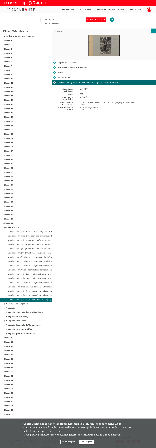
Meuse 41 (8, 210)
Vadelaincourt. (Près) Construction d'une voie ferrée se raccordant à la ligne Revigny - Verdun (32, 244)
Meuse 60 (8, 401)
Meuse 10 (8, 79)
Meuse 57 (8, 389)
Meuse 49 (8, 355)
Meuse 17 (8, 108)
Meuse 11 (8, 83)
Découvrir (85, 10)
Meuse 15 (8, 100)
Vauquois (10, 308)
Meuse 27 (8, 151)
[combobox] (96, 19)
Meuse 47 (8, 346)
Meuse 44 (8, 223)
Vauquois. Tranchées (16, 321)
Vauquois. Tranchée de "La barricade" (23, 325)
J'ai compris (86, 442)
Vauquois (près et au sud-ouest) (20, 334)
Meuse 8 (8, 70)
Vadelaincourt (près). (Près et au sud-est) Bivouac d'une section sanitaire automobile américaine (32, 232)
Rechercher (68, 10)
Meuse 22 (8, 130)
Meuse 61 (8, 406)
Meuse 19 (8, 117)
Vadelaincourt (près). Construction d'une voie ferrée (30, 240)
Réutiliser (135, 10)
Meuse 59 (8, 397)
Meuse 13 (8, 91)
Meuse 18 (8, 113)
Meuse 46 (8, 342)
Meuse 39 (8, 202)
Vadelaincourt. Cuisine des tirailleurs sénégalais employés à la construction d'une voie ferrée (32, 270)
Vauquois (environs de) (17, 317)
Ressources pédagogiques (110, 10)
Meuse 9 (8, 74)
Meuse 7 (8, 66)
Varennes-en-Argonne (17, 304)
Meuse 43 (8, 219)
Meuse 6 (8, 62)
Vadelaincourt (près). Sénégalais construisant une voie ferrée (32, 274)
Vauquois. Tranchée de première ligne (24, 312)
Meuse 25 (8, 142)
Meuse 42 (8, 215)
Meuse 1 (8, 40)
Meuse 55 (8, 380)
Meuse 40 (8, 206)
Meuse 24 (8, 138)
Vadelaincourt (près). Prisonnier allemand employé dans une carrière (32, 300)
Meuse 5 (8, 57)
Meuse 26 (8, 147)
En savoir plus (68, 442)
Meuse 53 (8, 372)
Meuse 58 (8, 393)
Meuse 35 (8, 185)
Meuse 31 (8, 168)
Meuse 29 (8, 159)
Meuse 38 (8, 198)
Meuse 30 (8, 164)
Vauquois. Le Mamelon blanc (20, 329)
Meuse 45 (8, 338)
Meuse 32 (8, 172)
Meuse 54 (8, 376)
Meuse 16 (8, 104)
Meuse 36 (8, 189)
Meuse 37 (8, 193)
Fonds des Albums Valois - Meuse (18, 36)
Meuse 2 (8, 45)
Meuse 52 (8, 368)
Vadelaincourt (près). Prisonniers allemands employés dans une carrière (32, 287)
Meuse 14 (8, 96)
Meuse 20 (8, 121)
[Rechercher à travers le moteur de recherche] (64, 19)
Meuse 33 (8, 176)
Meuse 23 (8, 134)
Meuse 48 (8, 351)
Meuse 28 (8, 155)
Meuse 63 (8, 414)
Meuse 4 (8, 53)
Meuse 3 (8, 49)
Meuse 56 (8, 385)
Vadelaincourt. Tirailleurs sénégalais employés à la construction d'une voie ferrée (32, 257)
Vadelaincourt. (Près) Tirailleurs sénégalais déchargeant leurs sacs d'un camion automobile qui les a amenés (32, 253)
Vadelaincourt (13, 227)
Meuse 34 (8, 181)
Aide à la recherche (51, 23)
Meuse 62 (8, 410)
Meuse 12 (8, 87)
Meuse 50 (8, 359)
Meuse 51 (8, 363)
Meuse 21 (8, 125)
